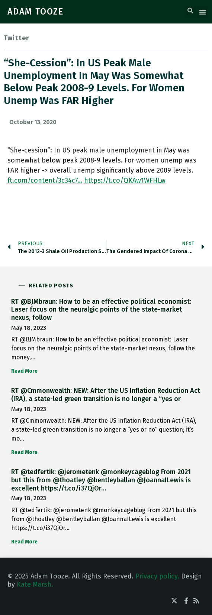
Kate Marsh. (35, 584)
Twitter (16, 38)
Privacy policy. (157, 576)
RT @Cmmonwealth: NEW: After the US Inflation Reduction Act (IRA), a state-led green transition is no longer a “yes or (105, 395)
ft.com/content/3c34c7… (44, 180)
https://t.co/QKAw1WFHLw (125, 180)
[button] (190, 11)
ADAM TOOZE (35, 11)
